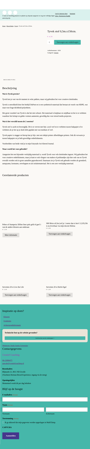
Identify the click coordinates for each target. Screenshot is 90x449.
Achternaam (50, 414)
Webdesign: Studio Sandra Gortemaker (15, 346)
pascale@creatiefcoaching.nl (13, 363)
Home (4, 26)
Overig (16, 26)
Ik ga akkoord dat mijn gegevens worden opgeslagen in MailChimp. (30, 422)
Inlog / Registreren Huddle (62, 16)
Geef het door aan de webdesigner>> (45, 338)
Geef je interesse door (61, 13)
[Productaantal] (50, 42)
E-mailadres (10, 395)
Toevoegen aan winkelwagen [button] (59, 234)
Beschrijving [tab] (9, 79)
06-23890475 (7, 360)
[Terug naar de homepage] (45, 4)
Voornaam (5, 414)
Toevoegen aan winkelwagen (67, 42)
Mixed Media (9, 26)
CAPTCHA (7, 427)
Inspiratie (72, 13)
